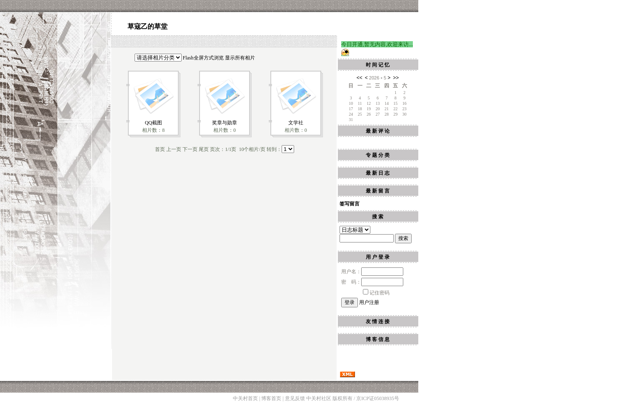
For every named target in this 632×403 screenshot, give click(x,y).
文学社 (295, 123)
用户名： (372, 271)
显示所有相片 (240, 58)
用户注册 (369, 302)
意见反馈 (295, 398)
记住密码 (376, 293)
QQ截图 (153, 123)
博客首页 (271, 398)
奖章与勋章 (224, 123)
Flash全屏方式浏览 (203, 58)
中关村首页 (245, 398)
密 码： (372, 282)
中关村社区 (318, 398)
